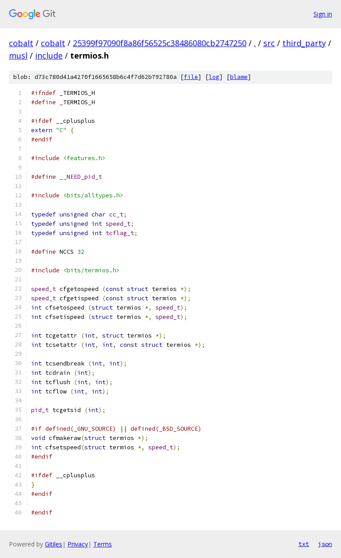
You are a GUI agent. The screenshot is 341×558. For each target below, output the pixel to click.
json (325, 544)
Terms (102, 544)
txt (303, 544)
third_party (304, 43)
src (269, 43)
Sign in (322, 14)
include (49, 55)
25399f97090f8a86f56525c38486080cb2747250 (159, 43)
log (214, 77)
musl (18, 55)
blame (239, 77)
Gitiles (53, 544)
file (191, 77)
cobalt (21, 43)
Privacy (77, 544)
